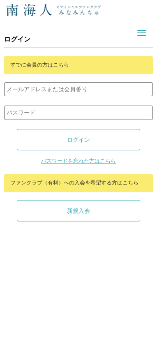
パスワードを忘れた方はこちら (78, 161)
